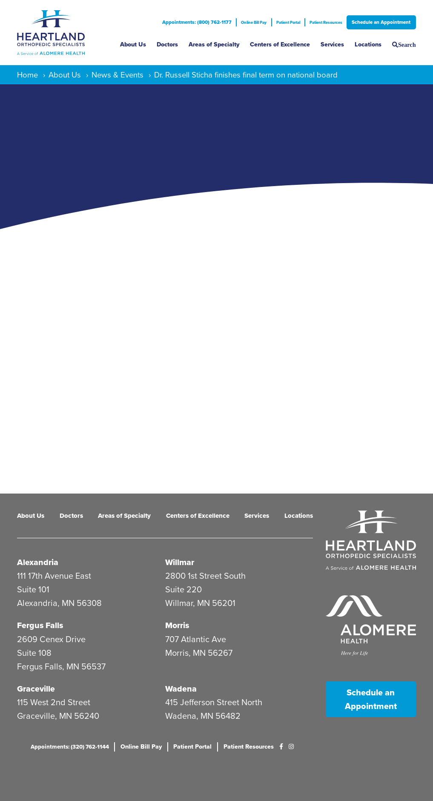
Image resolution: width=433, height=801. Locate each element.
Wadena (181, 687)
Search (407, 45)
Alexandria (38, 561)
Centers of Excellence (280, 44)
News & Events (117, 74)
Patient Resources (321, 22)
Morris (178, 624)
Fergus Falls (41, 624)
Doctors (167, 44)
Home (27, 74)
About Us (133, 44)
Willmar (180, 561)
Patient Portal (276, 22)
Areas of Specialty (214, 44)
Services (332, 44)
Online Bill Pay (234, 22)
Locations (368, 44)
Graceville (36, 687)
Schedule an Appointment (381, 22)
